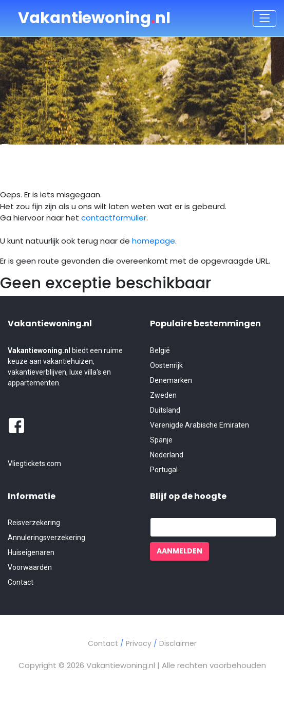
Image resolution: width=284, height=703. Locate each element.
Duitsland (165, 410)
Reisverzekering (34, 523)
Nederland (166, 455)
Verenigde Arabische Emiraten (199, 425)
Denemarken (171, 380)
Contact (20, 582)
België (160, 350)
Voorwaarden (30, 567)
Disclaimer (178, 643)
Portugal (164, 470)
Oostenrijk (166, 365)
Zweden (163, 395)
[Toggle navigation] (264, 18)
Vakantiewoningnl (94, 18)
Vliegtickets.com (34, 463)
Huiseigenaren (31, 552)
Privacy (140, 643)
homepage (153, 240)
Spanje (161, 440)
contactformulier (113, 217)
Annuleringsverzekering (46, 537)
